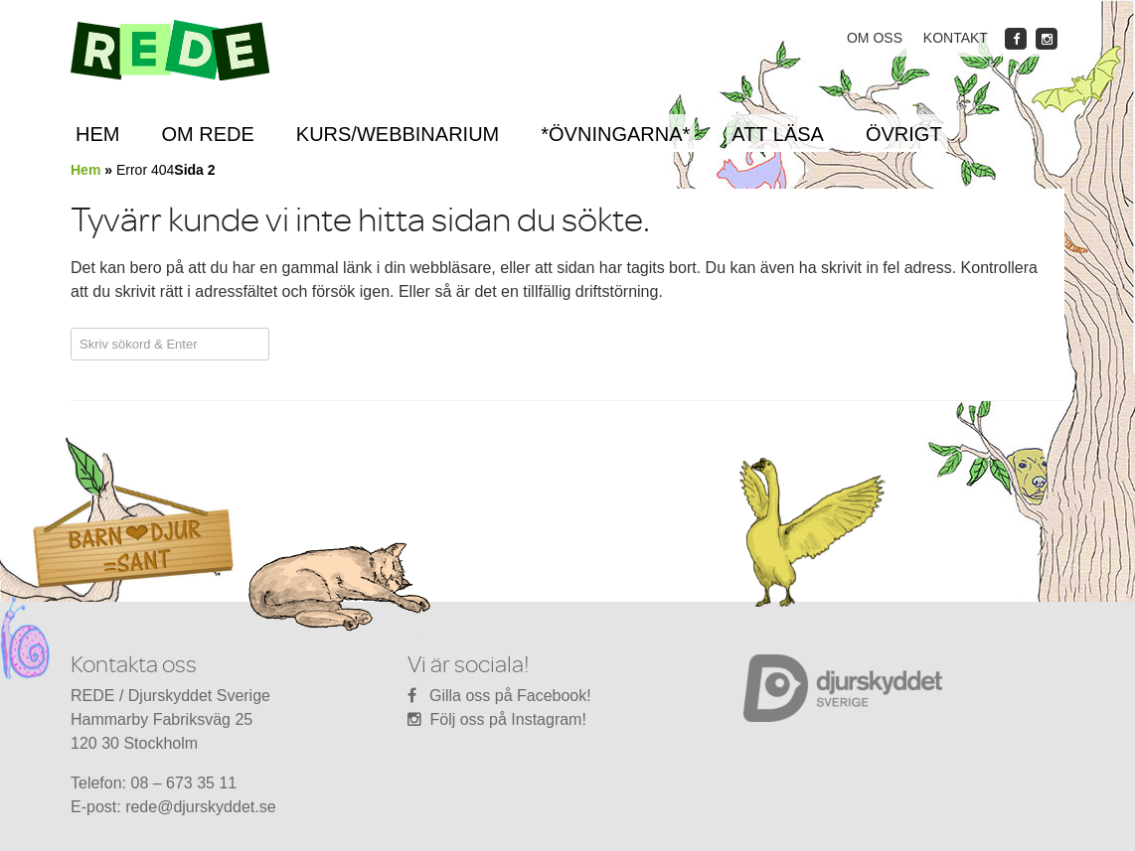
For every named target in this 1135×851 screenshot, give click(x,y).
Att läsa (777, 134)
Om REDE (207, 134)
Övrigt (904, 134)
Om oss (874, 38)
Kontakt (955, 38)
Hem (97, 134)
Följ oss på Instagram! (507, 719)
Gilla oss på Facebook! (510, 695)
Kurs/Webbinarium (397, 134)
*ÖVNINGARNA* (615, 134)
